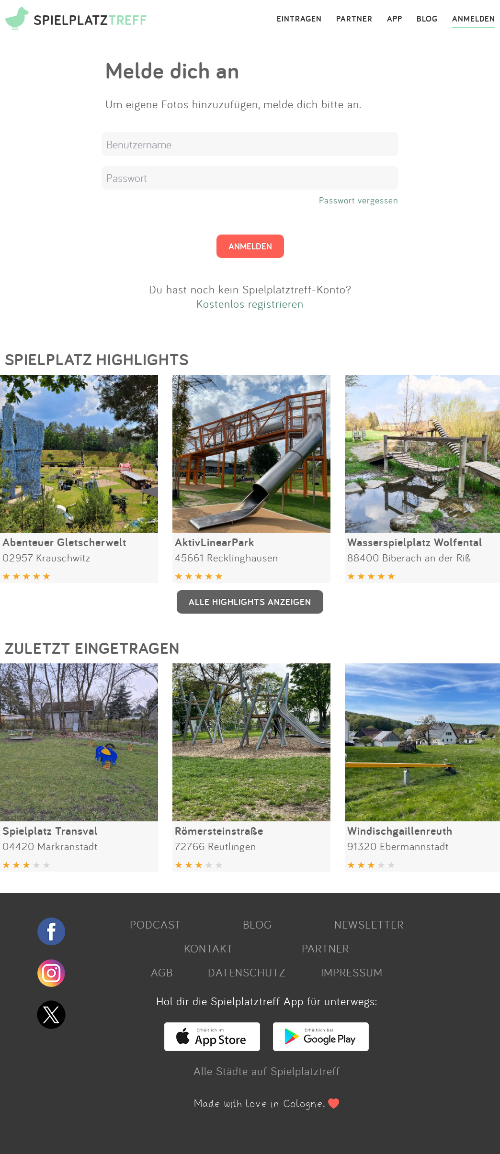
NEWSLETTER (369, 924)
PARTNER (354, 19)
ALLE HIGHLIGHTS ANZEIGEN (250, 601)
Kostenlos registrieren (250, 303)
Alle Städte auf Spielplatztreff (266, 1071)
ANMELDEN (473, 19)
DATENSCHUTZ (246, 972)
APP (394, 19)
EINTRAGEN (299, 19)
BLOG (427, 19)
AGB (162, 972)
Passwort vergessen (358, 200)
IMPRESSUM (352, 972)
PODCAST (155, 924)
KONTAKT (208, 948)
